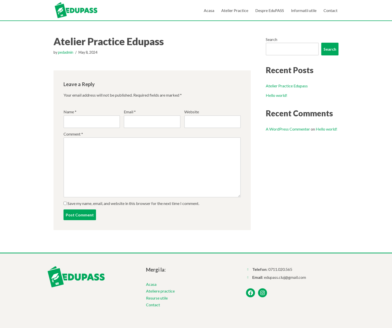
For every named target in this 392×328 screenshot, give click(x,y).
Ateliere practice (160, 291)
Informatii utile (303, 10)
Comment (73, 134)
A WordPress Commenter (288, 129)
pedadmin (65, 52)
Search (271, 39)
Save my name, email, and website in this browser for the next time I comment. (133, 203)
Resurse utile (157, 298)
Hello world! (276, 95)
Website (191, 111)
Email (130, 111)
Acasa (209, 10)
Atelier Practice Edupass (287, 85)
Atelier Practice (234, 10)
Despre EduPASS (269, 10)
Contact (331, 10)
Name (70, 111)
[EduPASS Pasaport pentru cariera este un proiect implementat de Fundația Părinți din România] (76, 10)
